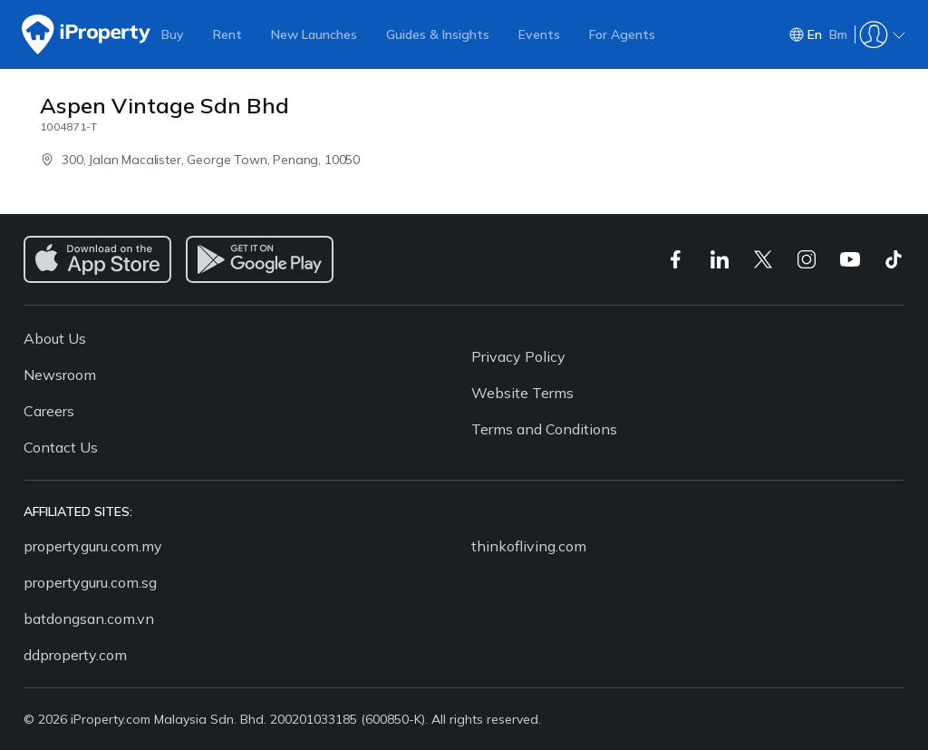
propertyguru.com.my (93, 546)
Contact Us (61, 447)
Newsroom (60, 374)
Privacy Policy (518, 356)
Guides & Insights (437, 34)
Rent (227, 34)
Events (539, 34)
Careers (49, 411)
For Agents (622, 34)
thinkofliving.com (528, 546)
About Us (55, 338)
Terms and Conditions (544, 429)
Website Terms (522, 393)
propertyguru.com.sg (90, 582)
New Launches (314, 34)
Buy (172, 34)
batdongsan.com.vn (89, 618)
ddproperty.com (75, 655)
